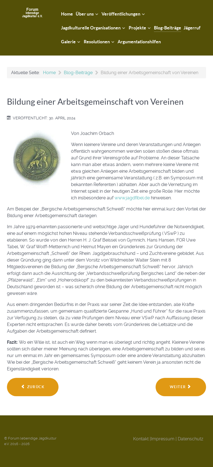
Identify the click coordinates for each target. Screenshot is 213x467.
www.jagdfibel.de (132, 197)
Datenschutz (190, 438)
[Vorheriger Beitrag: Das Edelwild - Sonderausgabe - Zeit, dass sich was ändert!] (33, 387)
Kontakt (141, 438)
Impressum (162, 438)
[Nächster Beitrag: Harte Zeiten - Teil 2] (181, 387)
